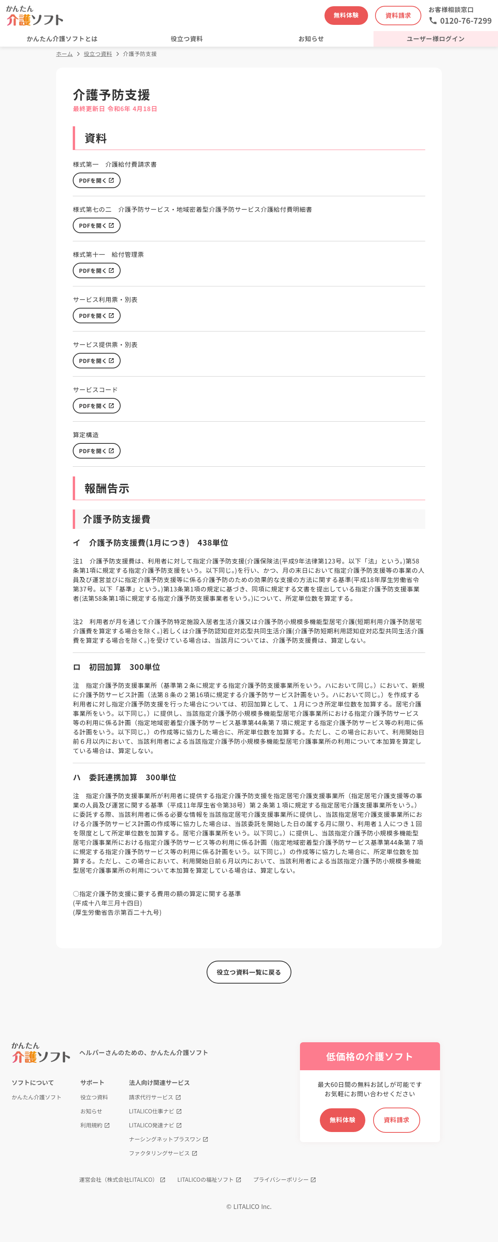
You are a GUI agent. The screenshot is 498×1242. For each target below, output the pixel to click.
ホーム (64, 56)
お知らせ (91, 1116)
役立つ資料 (98, 56)
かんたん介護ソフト (36, 1102)
